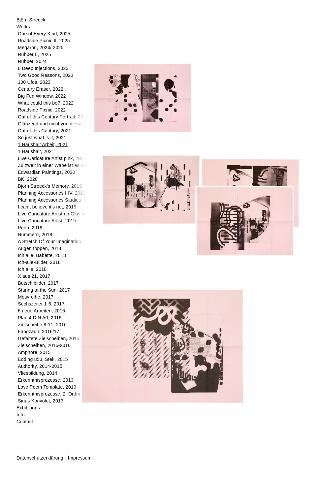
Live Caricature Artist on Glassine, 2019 (60, 213)
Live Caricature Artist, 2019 (47, 220)
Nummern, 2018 (35, 234)
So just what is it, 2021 (42, 137)
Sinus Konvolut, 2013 (40, 400)
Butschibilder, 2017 (38, 283)
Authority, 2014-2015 (40, 366)
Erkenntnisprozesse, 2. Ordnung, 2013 (59, 394)
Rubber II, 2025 (34, 54)
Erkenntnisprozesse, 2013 (46, 380)
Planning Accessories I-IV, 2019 (51, 193)
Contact (24, 421)
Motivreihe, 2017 (35, 297)
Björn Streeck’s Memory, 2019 (50, 186)
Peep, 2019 (30, 227)
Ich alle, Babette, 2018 (42, 255)
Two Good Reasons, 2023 (45, 75)
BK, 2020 (28, 179)
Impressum (80, 458)
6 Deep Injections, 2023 (43, 68)
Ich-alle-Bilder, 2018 (39, 262)
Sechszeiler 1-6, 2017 (41, 303)
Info (20, 414)
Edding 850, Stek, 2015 (43, 359)
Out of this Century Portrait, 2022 (53, 116)
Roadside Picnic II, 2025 (44, 40)
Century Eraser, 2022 (40, 89)
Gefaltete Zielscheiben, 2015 (48, 338)
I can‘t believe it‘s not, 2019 (47, 206)
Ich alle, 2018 (32, 269)
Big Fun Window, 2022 (42, 96)
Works (23, 26)
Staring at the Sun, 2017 (44, 290)
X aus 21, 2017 (34, 276)
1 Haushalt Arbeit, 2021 (43, 144)
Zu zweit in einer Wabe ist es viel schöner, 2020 (69, 165)
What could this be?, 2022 (46, 103)
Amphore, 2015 (34, 352)
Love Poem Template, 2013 (47, 387)
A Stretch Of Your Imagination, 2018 (56, 241)
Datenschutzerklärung (39, 458)
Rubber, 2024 (32, 61)
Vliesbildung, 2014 (37, 373)
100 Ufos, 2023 (34, 82)
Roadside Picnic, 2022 (42, 109)
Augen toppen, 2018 (39, 248)
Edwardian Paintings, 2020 (46, 172)
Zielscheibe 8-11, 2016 (42, 324)
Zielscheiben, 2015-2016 (44, 345)
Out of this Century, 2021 (44, 130)
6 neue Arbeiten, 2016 (41, 310)
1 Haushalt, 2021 (36, 151)
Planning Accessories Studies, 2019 (56, 200)
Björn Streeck (31, 19)
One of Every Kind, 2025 (44, 33)
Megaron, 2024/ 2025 (40, 47)
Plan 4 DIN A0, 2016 (39, 317)
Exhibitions (28, 407)
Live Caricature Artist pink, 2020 (52, 158)
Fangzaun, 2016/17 (38, 331)
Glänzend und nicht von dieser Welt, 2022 (62, 123)
